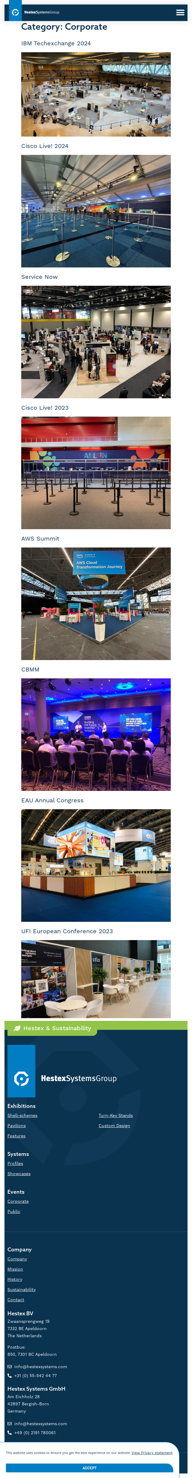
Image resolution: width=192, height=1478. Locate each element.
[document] (96, 739)
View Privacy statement (152, 1456)
